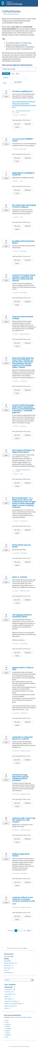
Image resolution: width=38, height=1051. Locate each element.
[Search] (32, 980)
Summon (8, 1024)
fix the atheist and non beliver (21, 546)
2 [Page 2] (18, 930)
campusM (8, 1028)
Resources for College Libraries (13, 1003)
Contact (27, 1046)
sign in (25, 948)
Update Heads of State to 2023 (23, 668)
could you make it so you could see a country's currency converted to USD (23, 899)
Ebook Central (8, 989)
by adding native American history (23, 242)
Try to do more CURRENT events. (22, 140)
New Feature (23, 149)
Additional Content (25, 334)
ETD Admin (7, 992)
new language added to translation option (22, 616)
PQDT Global (8, 999)
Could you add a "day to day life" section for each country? (23, 820)
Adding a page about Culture (20, 855)
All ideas (6, 958)
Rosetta (7, 1026)
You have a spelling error (22, 91)
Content (7, 1033)
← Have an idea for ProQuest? (10, 14)
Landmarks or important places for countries (22, 738)
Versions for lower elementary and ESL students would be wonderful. (20, 777)
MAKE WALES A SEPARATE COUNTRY (23, 174)
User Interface (24, 521)
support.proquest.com (20, 45)
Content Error (23, 115)
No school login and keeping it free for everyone (24, 206)
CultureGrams (8, 987)
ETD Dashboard (8, 994)
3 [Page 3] (21, 930)
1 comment (15, 115)
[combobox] (18, 980)
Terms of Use (12, 1046)
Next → (29, 930)
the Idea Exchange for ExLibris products (21, 1017)
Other (21, 181)
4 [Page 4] (24, 930)
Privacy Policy (21, 1046)
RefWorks (8, 1035)
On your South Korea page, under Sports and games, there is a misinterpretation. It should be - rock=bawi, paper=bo (24, 408)
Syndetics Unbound (10, 1006)
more (26, 709)
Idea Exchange (14, 3)
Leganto (7, 1031)
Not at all (18, 124)
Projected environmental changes (22, 317)
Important (28, 124)
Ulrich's (6, 1008)
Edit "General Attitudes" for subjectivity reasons (23, 451)
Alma (6, 1020)
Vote (6, 96)
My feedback (18, 82)
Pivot (6, 1037)
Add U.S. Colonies (19, 577)
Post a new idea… (9, 956)
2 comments (15, 713)
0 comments (15, 553)
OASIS (6, 996)
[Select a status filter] (7, 83)
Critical (18, 127)
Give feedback (10, 985)
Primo (7, 1022)
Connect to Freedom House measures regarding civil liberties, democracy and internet (23, 278)
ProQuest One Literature (11, 1001)
